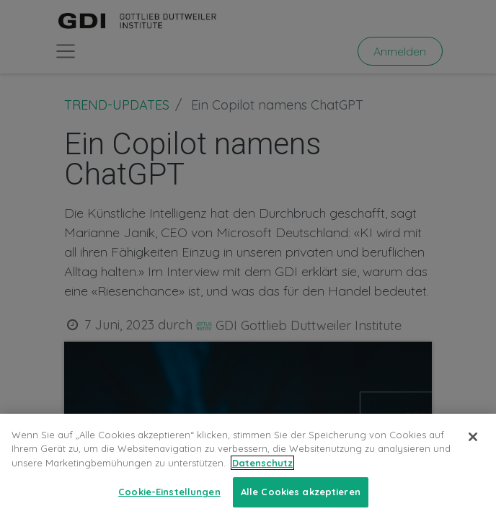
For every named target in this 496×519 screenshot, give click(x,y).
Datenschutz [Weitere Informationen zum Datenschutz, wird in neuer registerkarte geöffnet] (262, 475)
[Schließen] (473, 449)
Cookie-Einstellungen (169, 504)
